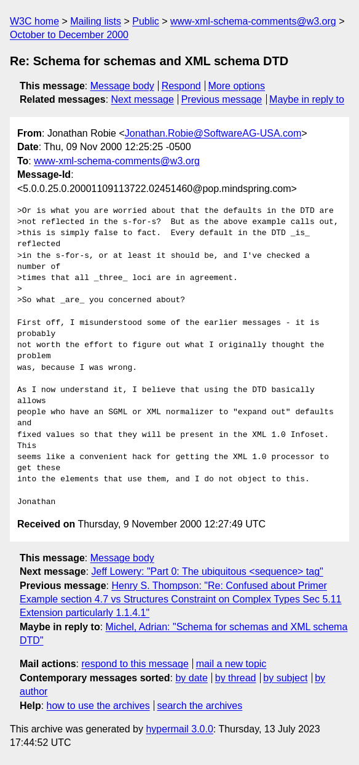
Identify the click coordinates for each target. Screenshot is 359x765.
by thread (235, 678)
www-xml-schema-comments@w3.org (253, 21)
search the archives (200, 705)
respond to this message (134, 664)
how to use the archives (98, 705)
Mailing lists (95, 21)
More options (237, 86)
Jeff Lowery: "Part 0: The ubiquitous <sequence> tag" (207, 571)
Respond (181, 86)
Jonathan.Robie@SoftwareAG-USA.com (213, 133)
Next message (142, 99)
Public (145, 21)
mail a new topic (231, 664)
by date (191, 678)
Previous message (221, 99)
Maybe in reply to (306, 99)
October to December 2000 (69, 35)
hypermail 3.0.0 (179, 729)
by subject (285, 678)
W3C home (34, 21)
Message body (122, 86)
